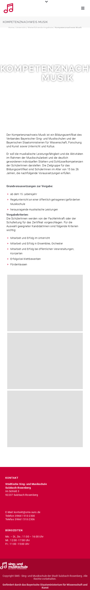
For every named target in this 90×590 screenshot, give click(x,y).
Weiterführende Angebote (40, 27)
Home (11, 27)
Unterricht (21, 27)
